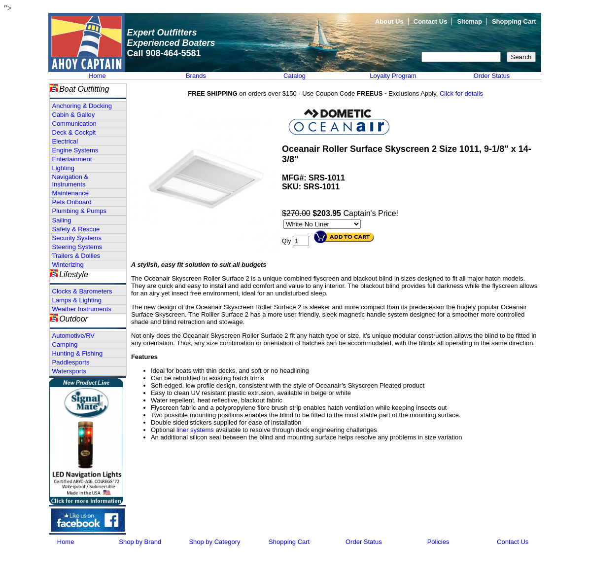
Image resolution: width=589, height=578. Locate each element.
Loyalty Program (393, 75)
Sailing (61, 220)
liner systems (195, 430)
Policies (438, 541)
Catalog (294, 75)
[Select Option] (322, 224)
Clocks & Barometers (82, 291)
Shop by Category (214, 541)
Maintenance (70, 193)
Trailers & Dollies (76, 255)
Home (97, 75)
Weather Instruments (81, 309)
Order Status (492, 75)
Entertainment (72, 159)
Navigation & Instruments (70, 180)
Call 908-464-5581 (164, 53)
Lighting (63, 168)
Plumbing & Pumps (79, 211)
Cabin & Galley (73, 114)
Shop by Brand (140, 541)
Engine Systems (75, 150)
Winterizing (68, 264)
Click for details (461, 93)
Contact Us (431, 21)
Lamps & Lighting (77, 300)
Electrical (65, 141)
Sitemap (469, 21)
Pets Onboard (72, 202)
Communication (74, 123)
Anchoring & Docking (82, 105)
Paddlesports (71, 362)
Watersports (69, 371)
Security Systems (77, 238)
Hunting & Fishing (77, 353)
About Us (389, 21)
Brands (196, 75)
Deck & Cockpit (74, 132)
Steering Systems (77, 247)
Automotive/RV (73, 335)
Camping (65, 344)
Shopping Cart (514, 21)
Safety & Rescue (76, 229)
